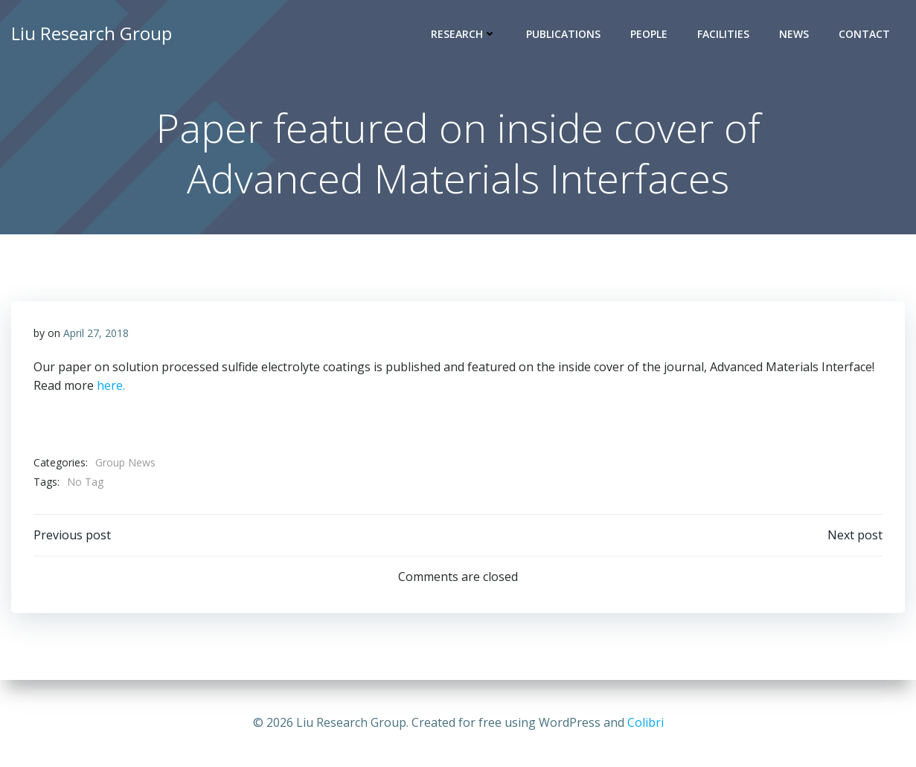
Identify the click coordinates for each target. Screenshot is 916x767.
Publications (563, 34)
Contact (864, 34)
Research (463, 34)
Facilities (723, 34)
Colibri (645, 722)
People (648, 34)
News (794, 34)
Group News (125, 462)
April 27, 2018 (96, 333)
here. (111, 385)
